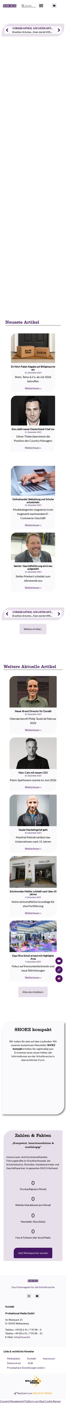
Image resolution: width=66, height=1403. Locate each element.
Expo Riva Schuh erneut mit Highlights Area (33, 957)
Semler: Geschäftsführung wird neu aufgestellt (33, 567)
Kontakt (31, 1358)
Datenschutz (14, 1363)
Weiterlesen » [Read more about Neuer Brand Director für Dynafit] (33, 730)
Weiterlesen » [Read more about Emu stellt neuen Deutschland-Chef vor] (33, 447)
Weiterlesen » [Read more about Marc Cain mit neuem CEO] (33, 787)
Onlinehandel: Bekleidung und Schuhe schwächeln (33, 501)
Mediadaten (13, 1358)
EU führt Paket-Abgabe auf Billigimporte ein (33, 368)
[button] (41, 5)
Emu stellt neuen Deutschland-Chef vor (33, 429)
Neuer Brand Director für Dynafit (33, 711)
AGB (30, 1363)
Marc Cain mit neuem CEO (33, 772)
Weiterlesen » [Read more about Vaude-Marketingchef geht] (33, 848)
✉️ (59, 960)
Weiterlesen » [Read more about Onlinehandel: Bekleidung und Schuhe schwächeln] (33, 525)
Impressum (49, 1358)
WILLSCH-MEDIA (42, 1393)
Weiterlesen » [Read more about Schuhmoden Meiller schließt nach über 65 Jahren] (33, 913)
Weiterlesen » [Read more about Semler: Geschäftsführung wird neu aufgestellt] (33, 587)
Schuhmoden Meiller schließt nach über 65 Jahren (33, 893)
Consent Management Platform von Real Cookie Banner (30, 1401)
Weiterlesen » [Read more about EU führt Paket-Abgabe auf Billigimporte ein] (33, 388)
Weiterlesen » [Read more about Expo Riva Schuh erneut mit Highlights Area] (33, 977)
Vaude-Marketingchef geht (33, 829)
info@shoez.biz (22, 1337)
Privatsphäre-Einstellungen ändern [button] (26, 1367)
